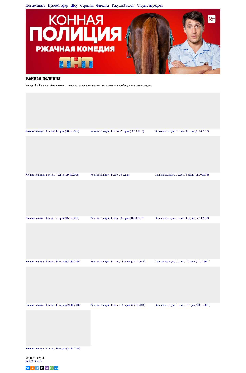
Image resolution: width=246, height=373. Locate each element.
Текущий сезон (123, 5)
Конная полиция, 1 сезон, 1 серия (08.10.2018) (58, 130)
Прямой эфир (58, 5)
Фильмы (102, 5)
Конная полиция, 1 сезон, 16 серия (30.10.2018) (58, 347)
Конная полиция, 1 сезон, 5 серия (123, 173)
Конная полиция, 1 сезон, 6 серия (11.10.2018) (187, 173)
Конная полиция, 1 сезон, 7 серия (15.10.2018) (58, 216)
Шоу (74, 5)
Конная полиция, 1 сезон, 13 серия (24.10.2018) (58, 303)
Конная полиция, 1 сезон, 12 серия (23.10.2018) (187, 260)
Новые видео (35, 5)
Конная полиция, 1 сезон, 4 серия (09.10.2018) (58, 173)
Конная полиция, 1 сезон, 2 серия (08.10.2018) (123, 130)
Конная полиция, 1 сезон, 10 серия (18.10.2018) (58, 260)
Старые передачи (150, 5)
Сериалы (87, 5)
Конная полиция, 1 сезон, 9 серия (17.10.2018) (187, 216)
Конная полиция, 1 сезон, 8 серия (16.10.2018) (123, 216)
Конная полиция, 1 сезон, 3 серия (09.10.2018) (187, 130)
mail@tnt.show (34, 361)
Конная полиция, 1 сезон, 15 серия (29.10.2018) (187, 303)
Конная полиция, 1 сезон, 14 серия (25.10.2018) (123, 303)
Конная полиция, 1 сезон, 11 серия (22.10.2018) (123, 260)
